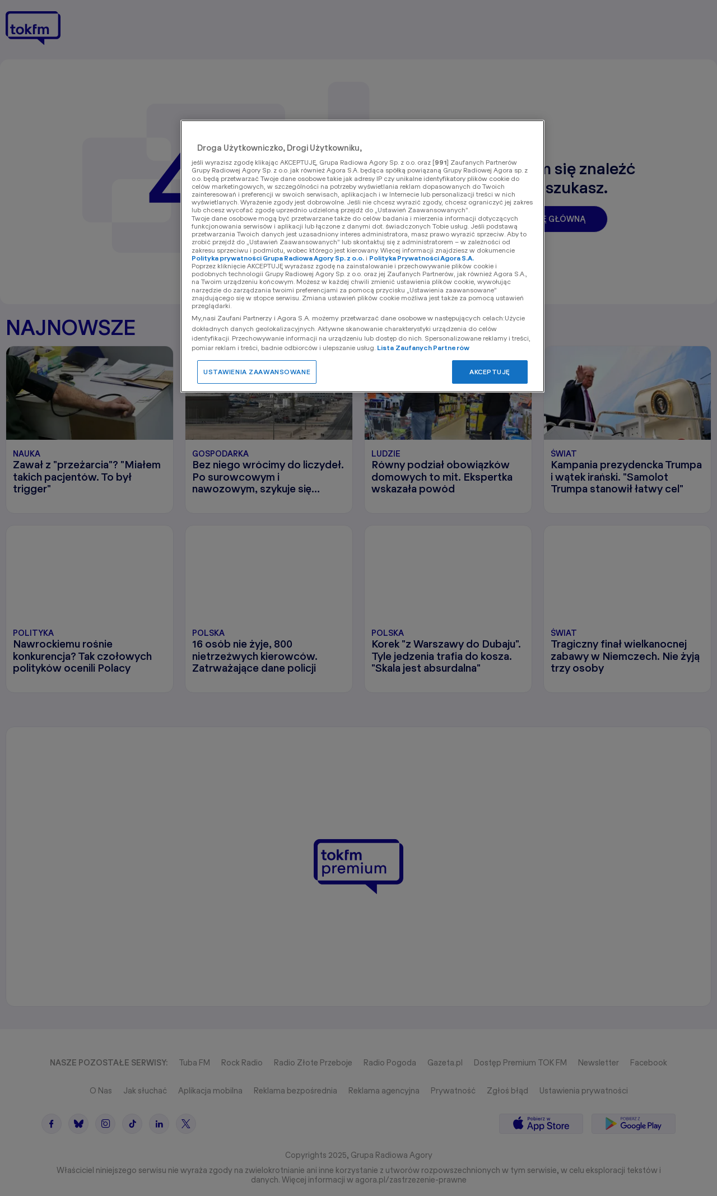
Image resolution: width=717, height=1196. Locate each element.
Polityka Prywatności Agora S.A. (421, 258)
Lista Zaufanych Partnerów (423, 347)
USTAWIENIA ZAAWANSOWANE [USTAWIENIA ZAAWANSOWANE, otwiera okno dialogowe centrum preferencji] (256, 371)
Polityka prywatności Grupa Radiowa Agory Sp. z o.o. (278, 258)
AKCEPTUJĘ (489, 371)
